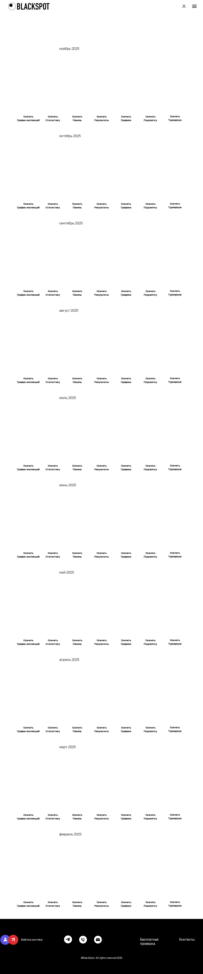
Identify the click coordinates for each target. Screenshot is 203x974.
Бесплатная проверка (149, 941)
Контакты (187, 939)
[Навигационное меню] (194, 6)
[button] (184, 6)
